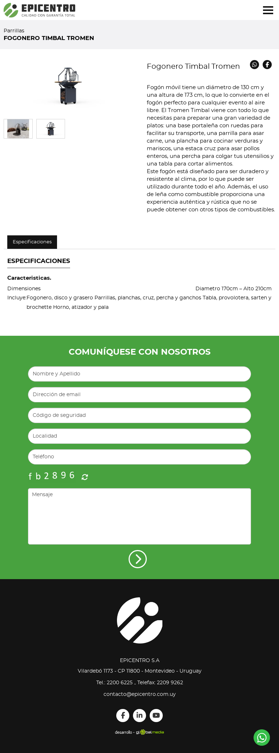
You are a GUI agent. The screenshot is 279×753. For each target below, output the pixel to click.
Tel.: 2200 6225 (114, 682)
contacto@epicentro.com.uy (140, 694)
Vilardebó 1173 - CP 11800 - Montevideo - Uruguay (140, 671)
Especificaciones (32, 242)
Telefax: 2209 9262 (160, 682)
